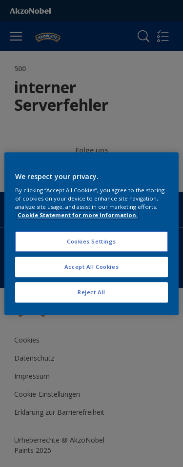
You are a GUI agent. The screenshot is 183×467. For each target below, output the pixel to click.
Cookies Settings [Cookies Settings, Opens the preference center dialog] (91, 241)
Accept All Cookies (91, 266)
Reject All (91, 292)
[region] (91, 233)
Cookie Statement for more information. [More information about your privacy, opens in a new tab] (78, 215)
